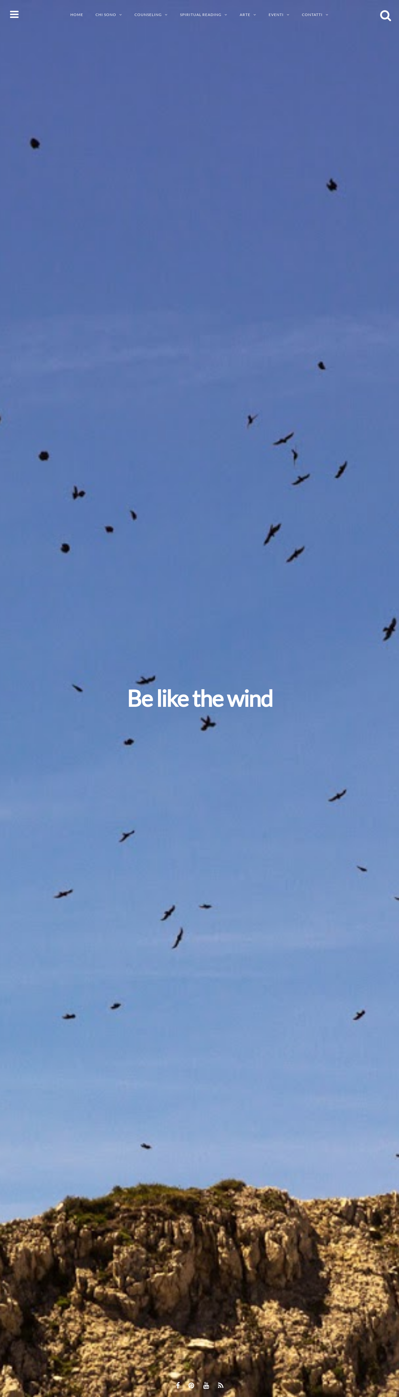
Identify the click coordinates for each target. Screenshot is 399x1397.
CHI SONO (106, 14)
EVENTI (276, 14)
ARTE (245, 14)
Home (76, 14)
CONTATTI (312, 14)
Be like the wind (199, 698)
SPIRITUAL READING (200, 14)
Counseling (148, 14)
